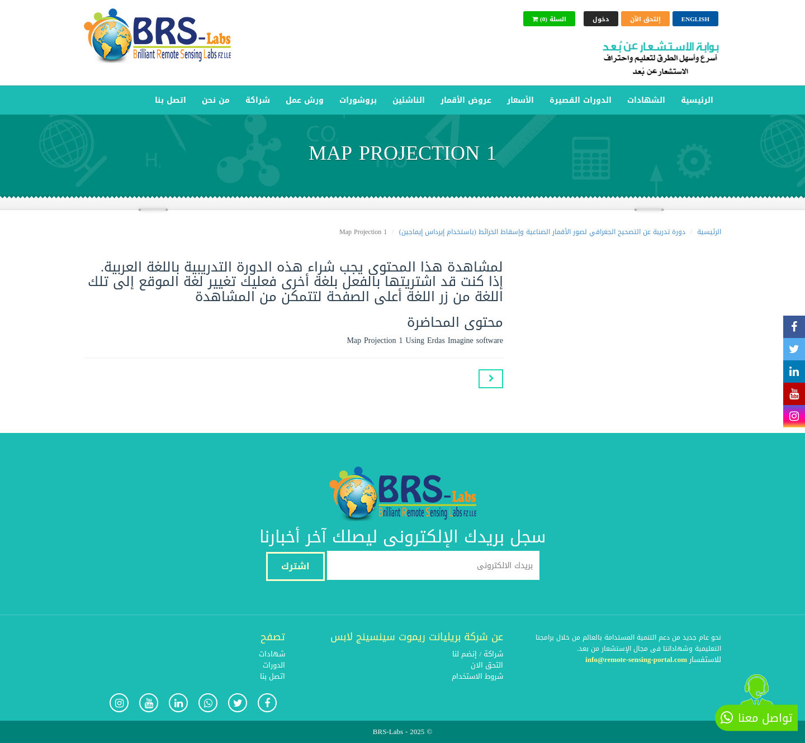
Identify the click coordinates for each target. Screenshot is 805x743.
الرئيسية (697, 100)
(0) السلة (549, 19)
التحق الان (487, 665)
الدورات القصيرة (581, 100)
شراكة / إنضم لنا (477, 654)
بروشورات (358, 100)
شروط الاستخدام (477, 676)
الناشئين (408, 100)
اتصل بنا (170, 100)
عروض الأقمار (466, 100)
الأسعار (520, 100)
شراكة (257, 100)
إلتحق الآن (645, 19)
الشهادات (646, 100)
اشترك (295, 566)
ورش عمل (305, 100)
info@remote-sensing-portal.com (636, 659)
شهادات (272, 654)
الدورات (274, 665)
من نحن (216, 100)
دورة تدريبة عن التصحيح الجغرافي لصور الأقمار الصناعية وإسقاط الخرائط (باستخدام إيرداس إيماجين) (542, 232)
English (695, 19)
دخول (601, 19)
